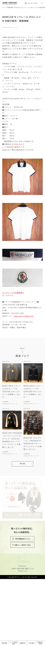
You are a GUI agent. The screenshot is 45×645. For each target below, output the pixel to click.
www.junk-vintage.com (24, 373)
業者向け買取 (40, 643)
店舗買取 (22, 643)
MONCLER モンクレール (10, 27)
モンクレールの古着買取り (13, 349)
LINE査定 (31, 643)
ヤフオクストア (17, 144)
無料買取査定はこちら (21, 594)
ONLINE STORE (31, 3)
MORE (22, 519)
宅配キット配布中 (21, 599)
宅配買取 (4, 643)
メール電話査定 (13, 643)
